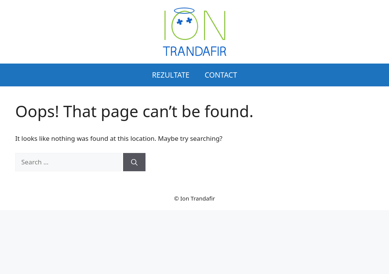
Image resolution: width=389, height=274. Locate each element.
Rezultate (171, 75)
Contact (221, 75)
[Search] (134, 162)
